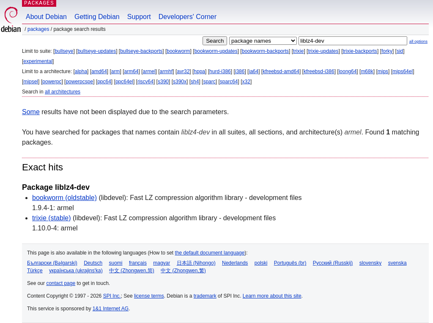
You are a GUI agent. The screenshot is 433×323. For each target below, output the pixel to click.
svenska (397, 263)
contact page (60, 283)
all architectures (62, 92)
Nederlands (235, 263)
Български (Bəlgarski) (52, 263)
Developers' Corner (187, 16)
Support (139, 16)
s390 (163, 82)
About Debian (46, 16)
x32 (246, 82)
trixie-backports (360, 51)
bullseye (64, 51)
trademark (205, 296)
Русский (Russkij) (333, 263)
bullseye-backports (141, 51)
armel (149, 71)
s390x (179, 82)
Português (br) (290, 263)
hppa (199, 71)
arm (115, 71)
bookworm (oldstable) (64, 197)
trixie (298, 51)
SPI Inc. (112, 296)
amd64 (99, 71)
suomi (116, 263)
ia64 (253, 71)
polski (261, 263)
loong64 (348, 71)
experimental (37, 61)
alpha (81, 71)
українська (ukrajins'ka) (76, 271)
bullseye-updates (96, 51)
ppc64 (104, 82)
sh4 (195, 82)
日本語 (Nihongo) (196, 263)
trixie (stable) (51, 218)
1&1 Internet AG (111, 309)
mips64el (402, 71)
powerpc (51, 82)
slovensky (370, 263)
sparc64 (229, 82)
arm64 (131, 71)
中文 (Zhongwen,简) (131, 271)
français (138, 263)
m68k (367, 71)
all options (418, 41)
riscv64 (145, 82)
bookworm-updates (216, 51)
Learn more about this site (272, 296)
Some (31, 111)
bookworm (178, 51)
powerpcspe (79, 82)
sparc (209, 82)
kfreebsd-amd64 (281, 71)
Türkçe (35, 271)
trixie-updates (323, 51)
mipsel (30, 82)
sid (400, 51)
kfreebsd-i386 (319, 71)
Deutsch (93, 263)
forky (386, 51)
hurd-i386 (220, 71)
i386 (240, 71)
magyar (161, 263)
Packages (38, 29)
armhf (166, 71)
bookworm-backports (265, 51)
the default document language (210, 253)
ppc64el (124, 82)
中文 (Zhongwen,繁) (183, 271)
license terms (149, 296)
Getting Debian (97, 16)
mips (383, 71)
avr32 (183, 71)
